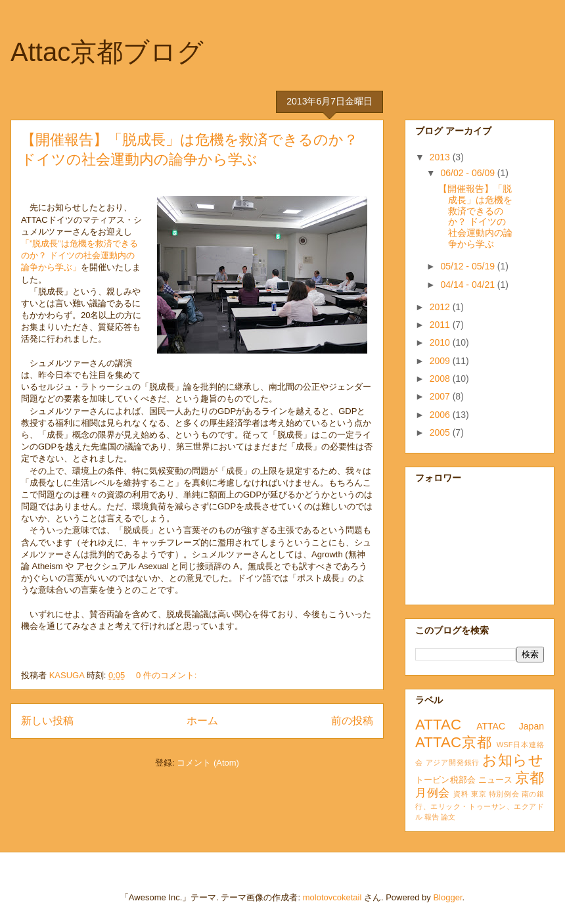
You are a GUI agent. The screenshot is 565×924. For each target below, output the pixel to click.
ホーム (202, 720)
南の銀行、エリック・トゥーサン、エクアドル (479, 805)
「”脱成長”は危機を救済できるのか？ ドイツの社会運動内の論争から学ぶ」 (79, 255)
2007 (441, 396)
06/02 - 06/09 (468, 173)
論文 (448, 817)
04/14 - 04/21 (468, 284)
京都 (529, 778)
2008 (441, 378)
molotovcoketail (332, 897)
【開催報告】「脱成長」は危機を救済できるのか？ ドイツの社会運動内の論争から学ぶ (475, 216)
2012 (441, 307)
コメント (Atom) (208, 763)
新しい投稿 (47, 720)
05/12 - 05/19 (468, 266)
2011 (441, 324)
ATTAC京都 (453, 742)
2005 (441, 432)
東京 (478, 794)
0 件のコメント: (167, 675)
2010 (441, 342)
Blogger (447, 897)
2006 (441, 414)
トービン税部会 (445, 780)
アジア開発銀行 (453, 762)
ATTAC (438, 724)
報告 (431, 817)
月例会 (432, 793)
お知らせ (513, 760)
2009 (441, 361)
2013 (441, 157)
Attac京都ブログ (107, 51)
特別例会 (504, 794)
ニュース (495, 780)
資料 (460, 794)
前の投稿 (352, 720)
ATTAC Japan (510, 726)
